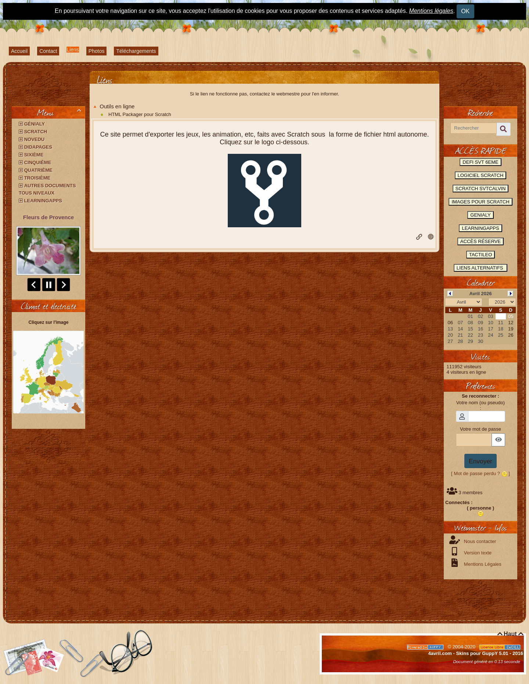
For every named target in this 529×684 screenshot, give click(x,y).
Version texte (477, 552)
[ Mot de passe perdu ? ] (480, 473)
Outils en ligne (113, 106)
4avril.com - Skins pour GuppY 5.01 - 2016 (475, 653)
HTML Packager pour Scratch (139, 114)
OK (465, 11)
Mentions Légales (482, 564)
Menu (60, 112)
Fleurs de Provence (48, 217)
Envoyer (480, 461)
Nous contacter (479, 541)
